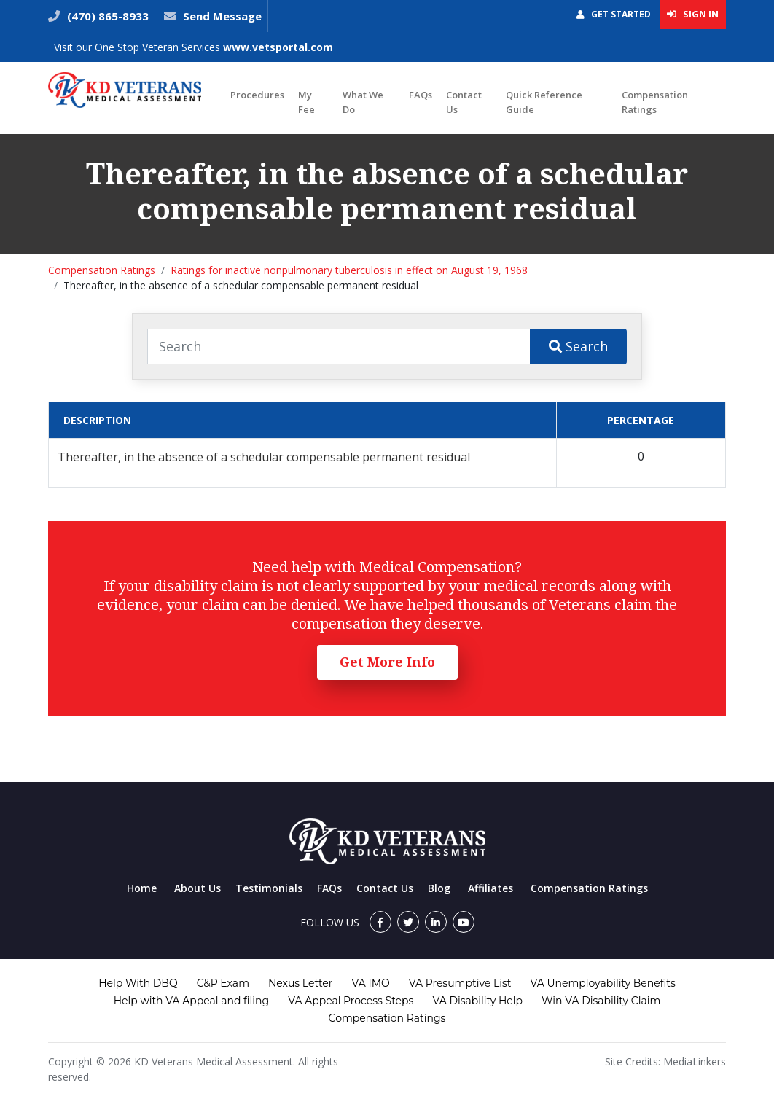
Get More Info (387, 661)
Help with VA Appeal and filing (191, 1000)
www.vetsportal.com (278, 47)
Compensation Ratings (655, 102)
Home (142, 888)
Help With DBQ (137, 983)
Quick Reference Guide (544, 102)
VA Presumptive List (460, 983)
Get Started (613, 14)
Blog (439, 888)
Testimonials (268, 888)
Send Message (222, 16)
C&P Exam (223, 983)
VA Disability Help (477, 1000)
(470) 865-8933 (106, 16)
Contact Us (464, 102)
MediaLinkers (694, 1061)
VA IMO (370, 983)
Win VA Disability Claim (601, 1000)
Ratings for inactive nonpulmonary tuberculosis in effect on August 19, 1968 (349, 270)
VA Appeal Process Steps (350, 1000)
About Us (197, 888)
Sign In (693, 13)
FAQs (420, 94)
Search (578, 346)
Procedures (257, 94)
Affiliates (490, 888)
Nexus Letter (300, 983)
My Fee (306, 102)
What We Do (363, 102)
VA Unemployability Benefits (602, 983)
